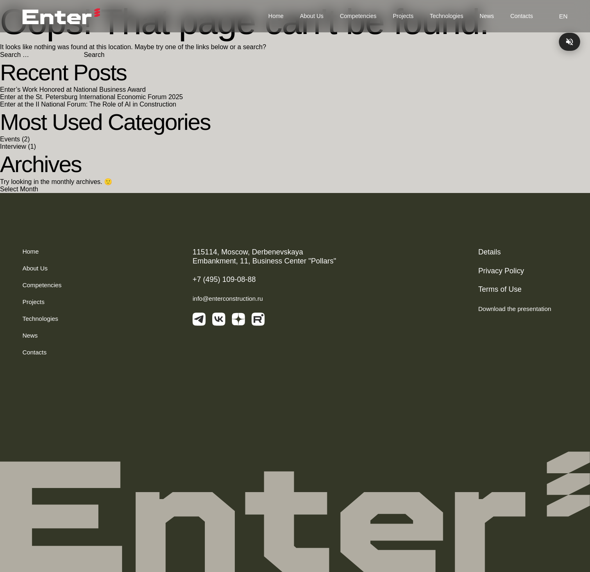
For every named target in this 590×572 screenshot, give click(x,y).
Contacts (522, 16)
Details (489, 252)
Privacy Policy (501, 271)
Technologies (446, 16)
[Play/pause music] (569, 42)
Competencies (358, 16)
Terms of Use (500, 289)
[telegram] (199, 320)
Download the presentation (522, 309)
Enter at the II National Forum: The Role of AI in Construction (88, 104)
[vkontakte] (218, 320)
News (487, 16)
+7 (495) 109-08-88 (224, 279)
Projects (403, 16)
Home (276, 16)
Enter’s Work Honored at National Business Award (73, 89)
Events (10, 139)
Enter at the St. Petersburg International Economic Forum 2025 (91, 96)
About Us (311, 16)
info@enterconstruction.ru (228, 298)
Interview (13, 146)
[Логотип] (61, 16)
